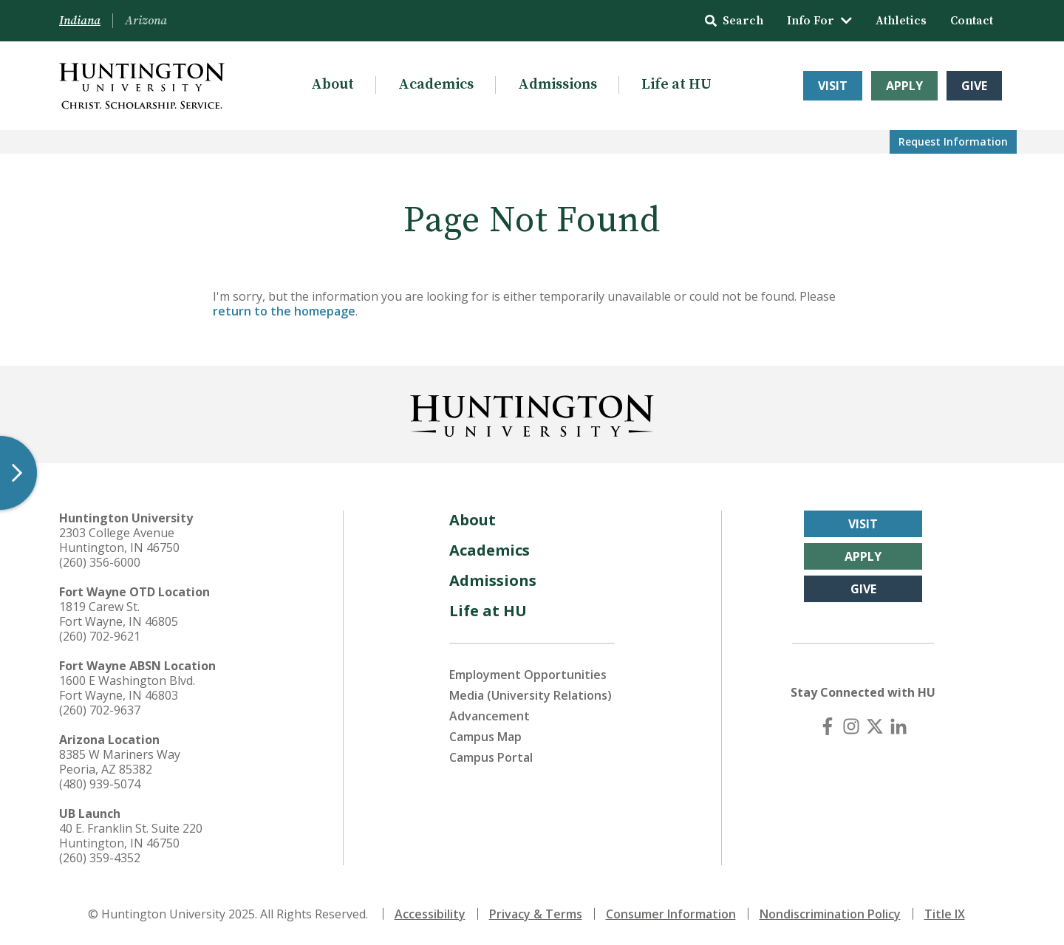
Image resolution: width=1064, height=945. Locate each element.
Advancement (489, 716)
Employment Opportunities (528, 674)
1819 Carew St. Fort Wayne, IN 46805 (118, 614)
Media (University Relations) (530, 695)
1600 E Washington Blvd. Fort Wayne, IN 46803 (127, 687)
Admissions (557, 84)
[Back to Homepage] (532, 413)
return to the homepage (284, 311)
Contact (971, 20)
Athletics (901, 20)
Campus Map (485, 737)
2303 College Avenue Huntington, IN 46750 (119, 540)
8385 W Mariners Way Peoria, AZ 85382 (119, 761)
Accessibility (430, 914)
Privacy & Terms (535, 914)
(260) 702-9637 (99, 710)
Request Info (953, 141)
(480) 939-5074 (99, 784)
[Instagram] (851, 726)
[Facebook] (827, 726)
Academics (436, 84)
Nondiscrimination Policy (830, 914)
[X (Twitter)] (875, 726)
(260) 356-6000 (99, 562)
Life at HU (676, 84)
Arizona (146, 20)
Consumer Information (671, 914)
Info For (819, 20)
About (332, 84)
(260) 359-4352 (99, 858)
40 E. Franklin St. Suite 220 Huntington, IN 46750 (130, 835)
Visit (833, 86)
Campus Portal (491, 757)
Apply (904, 86)
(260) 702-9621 (99, 636)
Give (974, 86)
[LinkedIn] (898, 726)
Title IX (944, 914)
